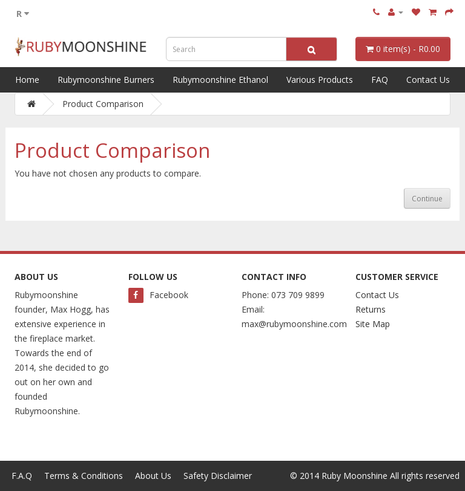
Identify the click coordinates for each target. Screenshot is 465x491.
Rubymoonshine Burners (106, 79)
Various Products (319, 79)
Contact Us (428, 79)
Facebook (158, 295)
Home (27, 79)
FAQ (379, 79)
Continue (427, 198)
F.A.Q (22, 475)
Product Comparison (102, 103)
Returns (370, 309)
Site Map (372, 324)
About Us (153, 475)
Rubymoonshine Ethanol (220, 79)
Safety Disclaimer (217, 475)
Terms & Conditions (83, 475)
